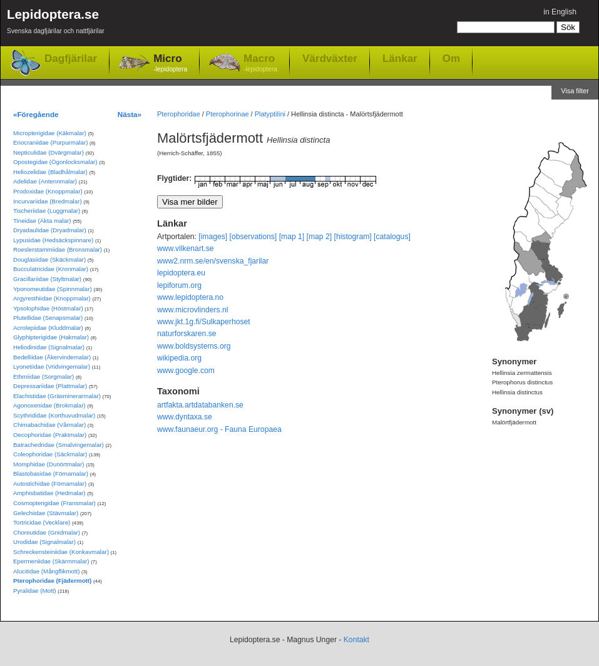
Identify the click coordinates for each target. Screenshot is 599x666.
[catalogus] (392, 236)
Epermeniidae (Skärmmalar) (51, 561)
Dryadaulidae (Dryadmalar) (49, 230)
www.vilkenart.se (185, 248)
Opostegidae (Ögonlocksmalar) (55, 161)
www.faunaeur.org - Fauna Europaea (219, 429)
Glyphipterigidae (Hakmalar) (51, 337)
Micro (170, 63)
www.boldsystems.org (194, 346)
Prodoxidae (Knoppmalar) (48, 191)
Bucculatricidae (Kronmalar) (50, 268)
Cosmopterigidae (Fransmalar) (54, 503)
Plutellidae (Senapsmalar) (48, 317)
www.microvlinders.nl (192, 309)
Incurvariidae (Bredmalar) (47, 201)
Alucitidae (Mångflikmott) (46, 571)
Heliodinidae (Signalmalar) (48, 347)
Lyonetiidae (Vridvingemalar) (51, 366)
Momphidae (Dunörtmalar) (48, 464)
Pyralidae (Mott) (34, 590)
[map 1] (292, 236)
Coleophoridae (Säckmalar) (50, 454)
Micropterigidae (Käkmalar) (49, 133)
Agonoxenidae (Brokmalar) (49, 405)
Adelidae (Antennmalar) (45, 181)
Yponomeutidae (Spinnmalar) (52, 288)
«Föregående (36, 114)
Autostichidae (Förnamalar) (49, 483)
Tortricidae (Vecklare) (41, 522)
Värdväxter (329, 58)
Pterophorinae (227, 114)
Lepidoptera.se (56, 23)
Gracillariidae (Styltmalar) (47, 278)
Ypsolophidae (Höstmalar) (48, 308)
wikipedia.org (179, 358)
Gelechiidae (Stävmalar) (45, 513)
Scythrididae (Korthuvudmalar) (54, 415)
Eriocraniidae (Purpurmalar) (50, 142)
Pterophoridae (178, 114)
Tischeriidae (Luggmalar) (46, 210)
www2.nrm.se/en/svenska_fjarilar (213, 261)
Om (451, 58)
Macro (260, 63)
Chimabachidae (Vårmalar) (49, 424)
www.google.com (186, 370)
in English (559, 12)
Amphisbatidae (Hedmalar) (49, 492)
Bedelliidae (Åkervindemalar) (52, 357)
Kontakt (356, 639)
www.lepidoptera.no (190, 297)
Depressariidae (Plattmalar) (50, 385)
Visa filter (575, 91)
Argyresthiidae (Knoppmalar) (52, 298)
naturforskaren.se (187, 333)
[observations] (253, 236)
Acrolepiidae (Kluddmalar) (48, 327)
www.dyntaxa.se (184, 416)
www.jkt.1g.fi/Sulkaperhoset (203, 321)
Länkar (399, 58)
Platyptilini (270, 114)
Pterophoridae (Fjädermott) (52, 580)
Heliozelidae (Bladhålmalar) (50, 171)
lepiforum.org (179, 285)
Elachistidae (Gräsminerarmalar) (57, 395)
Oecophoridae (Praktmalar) (49, 434)
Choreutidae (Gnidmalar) (46, 532)
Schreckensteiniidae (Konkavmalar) (61, 551)
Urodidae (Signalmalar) (44, 541)
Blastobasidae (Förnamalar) (50, 473)
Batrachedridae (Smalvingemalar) (58, 444)
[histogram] (353, 236)
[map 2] (319, 236)
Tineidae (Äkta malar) (42, 220)
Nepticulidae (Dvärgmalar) (48, 152)
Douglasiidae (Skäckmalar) (49, 259)
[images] (212, 236)
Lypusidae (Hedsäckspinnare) (53, 240)
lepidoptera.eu (181, 273)
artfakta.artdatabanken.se (200, 405)
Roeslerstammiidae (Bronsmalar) (57, 249)
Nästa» (129, 114)
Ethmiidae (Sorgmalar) (43, 376)
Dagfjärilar (70, 58)
